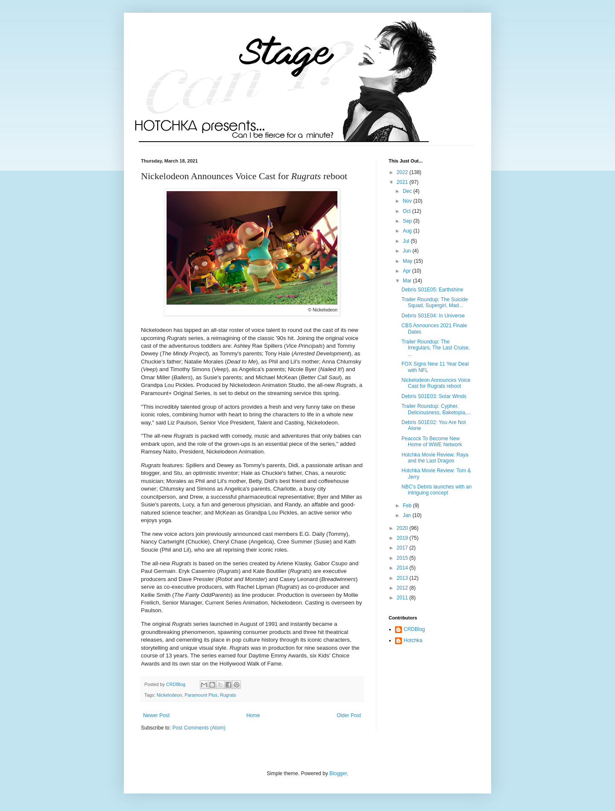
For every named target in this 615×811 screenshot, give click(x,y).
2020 (403, 528)
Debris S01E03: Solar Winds (433, 396)
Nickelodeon (169, 695)
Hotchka (413, 640)
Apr (407, 271)
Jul (407, 241)
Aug (408, 231)
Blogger (338, 773)
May (408, 261)
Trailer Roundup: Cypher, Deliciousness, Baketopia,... (436, 409)
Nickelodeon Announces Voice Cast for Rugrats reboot (435, 383)
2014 (403, 568)
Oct (407, 211)
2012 (403, 588)
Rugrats (228, 695)
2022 (403, 172)
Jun (408, 251)
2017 (403, 548)
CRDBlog (414, 629)
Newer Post (156, 715)
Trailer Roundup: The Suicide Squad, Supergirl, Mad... (434, 302)
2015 (403, 558)
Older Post (349, 715)
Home (253, 715)
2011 (403, 598)
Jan (408, 515)
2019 (403, 538)
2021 (403, 182)
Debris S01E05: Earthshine (432, 290)
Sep (408, 221)
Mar (408, 281)
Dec (408, 191)
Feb (408, 506)
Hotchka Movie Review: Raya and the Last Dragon (435, 458)
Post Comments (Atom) (199, 728)
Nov (408, 201)
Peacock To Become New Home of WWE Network (431, 442)
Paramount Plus (200, 695)
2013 (403, 578)
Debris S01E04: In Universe (433, 316)
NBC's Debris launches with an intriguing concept (436, 490)
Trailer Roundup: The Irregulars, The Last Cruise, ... (435, 348)
